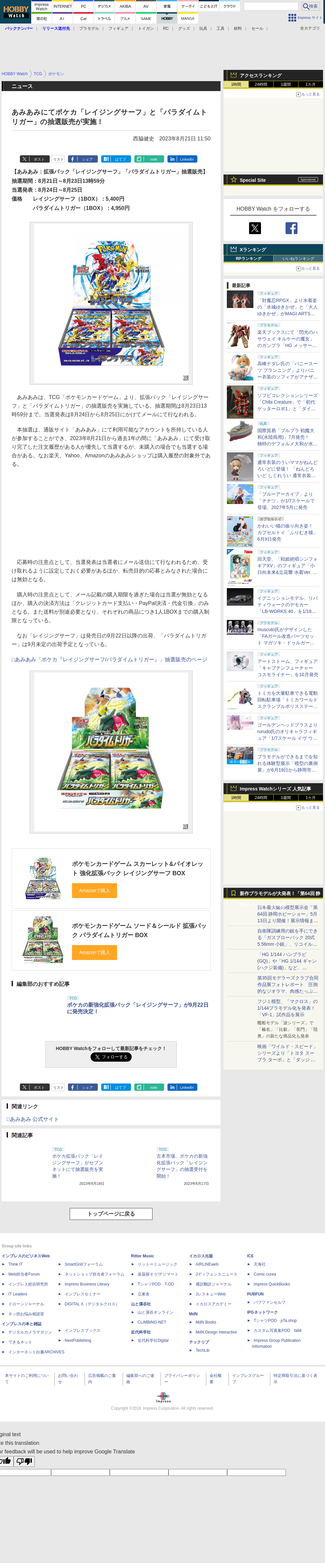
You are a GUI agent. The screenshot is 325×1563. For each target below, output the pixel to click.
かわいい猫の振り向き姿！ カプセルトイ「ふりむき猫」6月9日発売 (287, 532)
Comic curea (265, 1274)
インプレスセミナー (82, 1294)
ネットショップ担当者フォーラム (94, 1274)
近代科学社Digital (153, 1340)
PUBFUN (255, 1294)
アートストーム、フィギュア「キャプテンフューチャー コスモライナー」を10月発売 (287, 668)
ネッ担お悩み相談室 (26, 1314)
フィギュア (118, 28)
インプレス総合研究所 (28, 1284)
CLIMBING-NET (152, 1322)
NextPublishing (78, 1340)
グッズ (184, 28)
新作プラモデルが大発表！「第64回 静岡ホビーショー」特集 (280, 895)
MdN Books (206, 1322)
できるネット (20, 1342)
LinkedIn (187, 159)
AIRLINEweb (207, 1264)
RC (166, 28)
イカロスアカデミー (213, 1304)
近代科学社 (141, 1332)
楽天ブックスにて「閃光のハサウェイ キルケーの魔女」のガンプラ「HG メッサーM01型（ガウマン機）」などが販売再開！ (287, 345)
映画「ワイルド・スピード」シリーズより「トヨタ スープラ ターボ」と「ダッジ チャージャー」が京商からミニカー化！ (287, 1060)
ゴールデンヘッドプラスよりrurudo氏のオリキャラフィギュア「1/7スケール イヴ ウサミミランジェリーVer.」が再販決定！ (287, 738)
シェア (87, 159)
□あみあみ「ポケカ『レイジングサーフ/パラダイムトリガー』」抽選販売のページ (109, 659)
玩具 (203, 28)
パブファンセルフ (270, 1302)
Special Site (253, 180)
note (153, 159)
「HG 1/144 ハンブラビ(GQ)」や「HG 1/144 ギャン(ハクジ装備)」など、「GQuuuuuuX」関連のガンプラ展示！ (287, 967)
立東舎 (144, 1294)
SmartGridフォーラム (84, 1264)
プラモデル (89, 28)
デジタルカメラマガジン (30, 1332)
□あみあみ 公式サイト (33, 1119)
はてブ (120, 159)
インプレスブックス (82, 1330)
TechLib (202, 1350)
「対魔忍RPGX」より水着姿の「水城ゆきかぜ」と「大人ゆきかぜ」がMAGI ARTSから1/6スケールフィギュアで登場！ (287, 313)
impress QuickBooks (272, 1284)
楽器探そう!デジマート (158, 1274)
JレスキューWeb (211, 1294)
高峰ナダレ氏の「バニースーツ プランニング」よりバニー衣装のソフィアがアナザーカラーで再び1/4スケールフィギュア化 (287, 377)
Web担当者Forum (24, 1274)
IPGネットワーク (262, 1312)
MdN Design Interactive (216, 1332)
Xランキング (253, 249)
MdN (193, 1314)
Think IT (15, 1264)
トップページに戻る (111, 1214)
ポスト (39, 159)
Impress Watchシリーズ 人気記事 (275, 788)
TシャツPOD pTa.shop (275, 1320)
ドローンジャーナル (26, 1304)
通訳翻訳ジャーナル (213, 1284)
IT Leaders (17, 1294)
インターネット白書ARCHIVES (36, 1352)
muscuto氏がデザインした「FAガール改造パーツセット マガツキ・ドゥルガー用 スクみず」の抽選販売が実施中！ (287, 643)
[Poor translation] (24, 1461)
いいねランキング (298, 258)
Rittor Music (142, 1256)
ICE (250, 1256)
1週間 (286, 84)
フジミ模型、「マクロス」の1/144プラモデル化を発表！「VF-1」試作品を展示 (287, 1008)
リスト (58, 159)
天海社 (260, 1264)
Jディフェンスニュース (216, 1274)
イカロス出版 (201, 1256)
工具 (221, 28)
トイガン (146, 28)
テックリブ (199, 1342)
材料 (238, 28)
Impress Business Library (87, 1284)
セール (257, 28)
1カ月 (311, 84)
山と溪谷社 (141, 1304)
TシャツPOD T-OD (156, 1284)
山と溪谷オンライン (155, 1312)
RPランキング (248, 258)
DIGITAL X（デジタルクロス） (92, 1304)
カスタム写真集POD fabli (277, 1330)
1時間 (236, 84)
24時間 (261, 84)
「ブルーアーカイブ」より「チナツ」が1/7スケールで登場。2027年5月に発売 (286, 500)
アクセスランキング (261, 75)
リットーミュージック (157, 1264)
